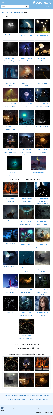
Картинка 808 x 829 (26, 198)
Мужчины (22, 395)
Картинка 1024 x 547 (10, 103)
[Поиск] (13, 6)
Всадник (42, 271)
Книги (42, 247)
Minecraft (44, 83)
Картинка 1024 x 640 (26, 35)
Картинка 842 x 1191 (42, 289)
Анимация (12, 34)
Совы (26, 85)
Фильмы (46, 395)
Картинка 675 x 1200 (42, 81)
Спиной (10, 85)
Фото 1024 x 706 (26, 149)
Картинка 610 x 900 (42, 312)
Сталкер (45, 224)
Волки (10, 62)
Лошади (44, 269)
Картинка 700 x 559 (42, 267)
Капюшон (30, 61)
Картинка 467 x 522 (26, 58)
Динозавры (29, 338)
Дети (14, 152)
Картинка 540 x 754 (10, 58)
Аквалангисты (16, 175)
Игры (37, 106)
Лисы (29, 292)
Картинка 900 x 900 (26, 244)
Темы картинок (18, 12)
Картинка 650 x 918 (38, 172)
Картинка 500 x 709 (42, 198)
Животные (7, 61)
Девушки (15, 395)
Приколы (30, 403)
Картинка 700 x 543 (10, 81)
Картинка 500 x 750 (26, 103)
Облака (44, 152)
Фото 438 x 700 (42, 149)
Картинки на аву (7, 12)
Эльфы (30, 315)
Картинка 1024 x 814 (26, 289)
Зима (13, 292)
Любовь (45, 126)
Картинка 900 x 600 (42, 35)
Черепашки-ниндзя (42, 203)
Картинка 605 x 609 (26, 335)
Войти (47, 6)
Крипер (42, 294)
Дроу (26, 62)
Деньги (23, 403)
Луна (6, 34)
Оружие (39, 224)
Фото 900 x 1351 (14, 172)
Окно (10, 154)
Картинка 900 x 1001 (26, 221)
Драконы (10, 312)
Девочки (8, 292)
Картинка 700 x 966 (26, 267)
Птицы (30, 83)
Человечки (8, 106)
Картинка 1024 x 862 (42, 103)
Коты (13, 83)
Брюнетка (29, 152)
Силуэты (13, 61)
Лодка (10, 220)
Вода (9, 175)
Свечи (46, 247)
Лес (13, 201)
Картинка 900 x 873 (42, 244)
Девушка (8, 83)
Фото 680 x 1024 (10, 126)
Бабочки (42, 38)
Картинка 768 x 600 (10, 149)
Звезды (26, 271)
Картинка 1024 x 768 (26, 81)
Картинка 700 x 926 (42, 221)
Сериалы (8, 399)
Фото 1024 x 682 (10, 198)
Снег (13, 106)
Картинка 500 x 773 (26, 312)
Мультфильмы (8, 266)
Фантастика (22, 61)
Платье (26, 154)
